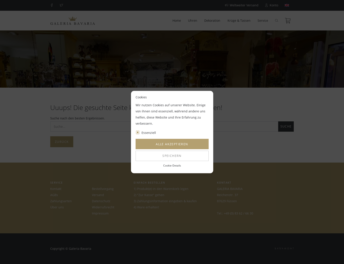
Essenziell (149, 133)
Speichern (172, 156)
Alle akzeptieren (172, 144)
